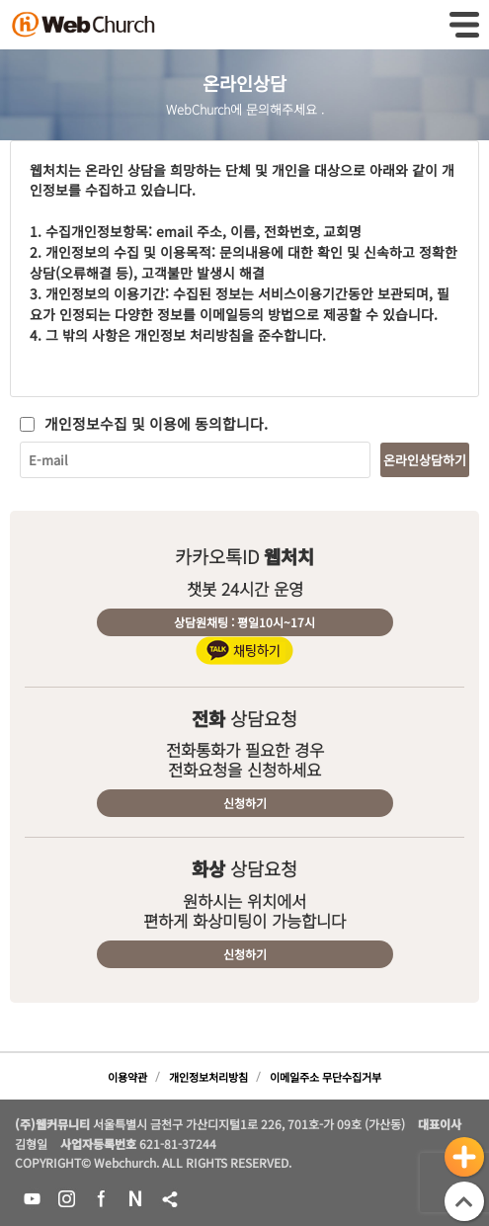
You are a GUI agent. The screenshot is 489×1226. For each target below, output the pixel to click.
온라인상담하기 (424, 459)
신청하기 (245, 802)
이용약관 (127, 1077)
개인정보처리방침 (208, 1077)
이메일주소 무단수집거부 (325, 1077)
